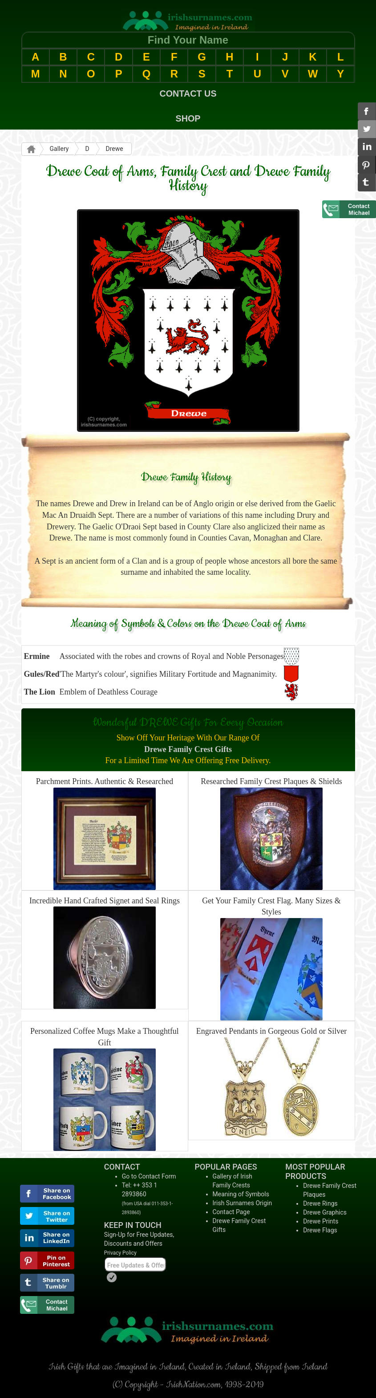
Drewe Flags (320, 1230)
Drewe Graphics (325, 1212)
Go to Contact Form (149, 1176)
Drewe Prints (320, 1221)
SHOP (187, 118)
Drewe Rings (320, 1203)
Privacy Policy (120, 1253)
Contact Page (231, 1211)
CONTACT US (187, 93)
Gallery (59, 148)
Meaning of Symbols (241, 1194)
